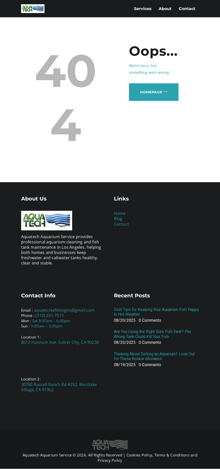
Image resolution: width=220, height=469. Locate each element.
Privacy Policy (110, 460)
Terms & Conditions (172, 454)
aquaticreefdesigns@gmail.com (64, 310)
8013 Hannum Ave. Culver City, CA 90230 (60, 342)
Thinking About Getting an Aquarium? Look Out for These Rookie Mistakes (154, 356)
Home (120, 213)
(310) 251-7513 (49, 315)
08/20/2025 (125, 320)
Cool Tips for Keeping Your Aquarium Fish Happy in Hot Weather (156, 312)
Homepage (151, 92)
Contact (121, 224)
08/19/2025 (125, 364)
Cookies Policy (139, 454)
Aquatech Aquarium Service (47, 454)
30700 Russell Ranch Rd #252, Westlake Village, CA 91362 (59, 387)
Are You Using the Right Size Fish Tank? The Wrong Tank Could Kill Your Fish (152, 334)
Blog (118, 218)
